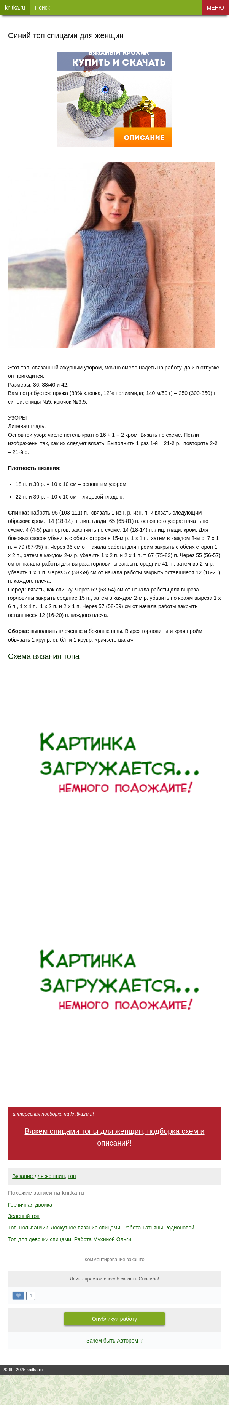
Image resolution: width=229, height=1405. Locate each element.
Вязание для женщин (38, 1176)
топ (72, 1176)
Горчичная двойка (30, 1205)
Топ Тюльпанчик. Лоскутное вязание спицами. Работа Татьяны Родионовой (101, 1227)
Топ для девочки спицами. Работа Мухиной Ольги (69, 1239)
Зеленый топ (24, 1216)
